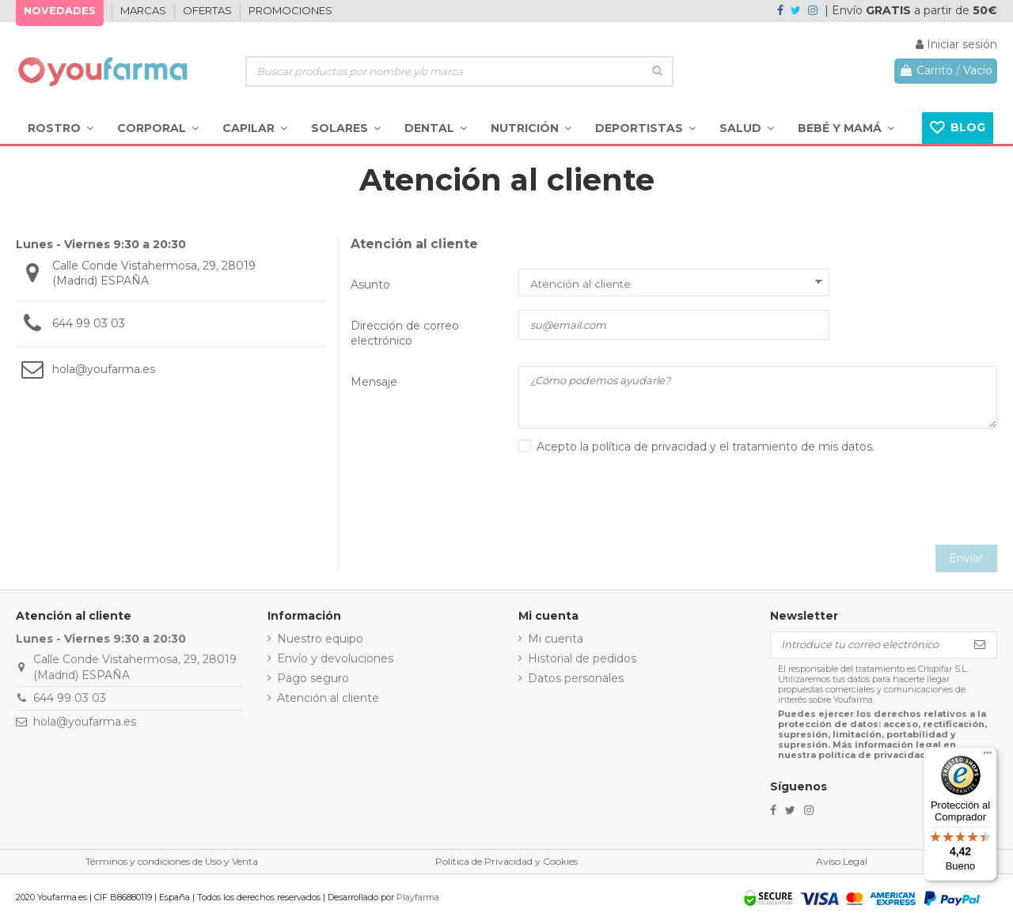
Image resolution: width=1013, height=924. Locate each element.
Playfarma (417, 899)
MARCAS (144, 10)
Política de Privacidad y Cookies (506, 863)
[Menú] (987, 756)
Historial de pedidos (582, 660)
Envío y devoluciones (335, 660)
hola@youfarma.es (103, 369)
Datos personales (576, 680)
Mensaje (374, 382)
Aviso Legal (841, 863)
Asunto (370, 284)
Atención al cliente (328, 700)
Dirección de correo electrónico (405, 334)
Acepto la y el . (706, 449)
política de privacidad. (873, 757)
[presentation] (877, 504)
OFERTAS (208, 10)
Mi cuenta (555, 640)
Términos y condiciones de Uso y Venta (171, 863)
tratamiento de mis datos (802, 449)
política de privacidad (649, 449)
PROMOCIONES (290, 10)
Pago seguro (313, 680)
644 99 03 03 (88, 323)
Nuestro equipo (320, 640)
